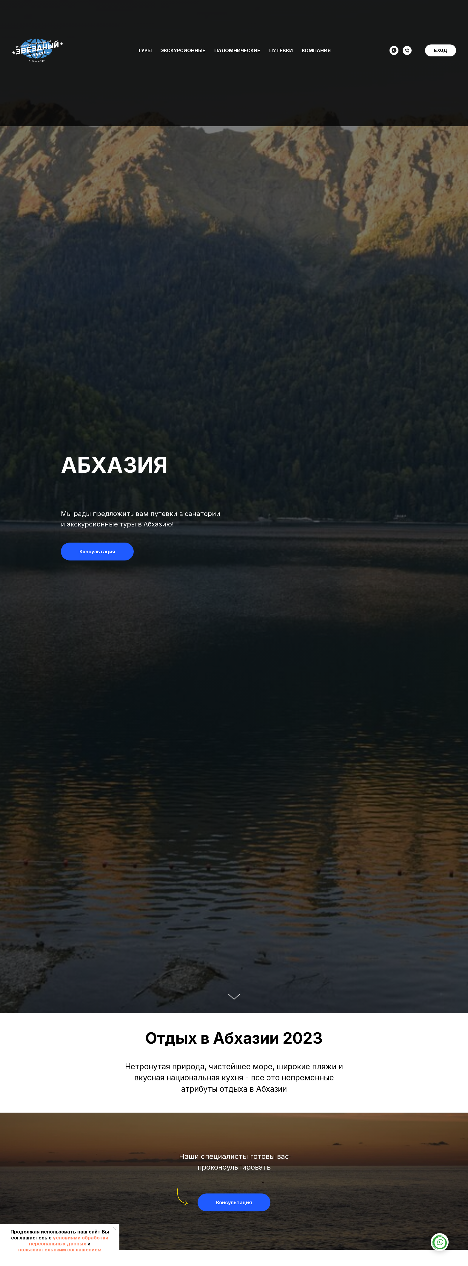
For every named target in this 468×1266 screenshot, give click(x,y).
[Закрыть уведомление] (115, 1229)
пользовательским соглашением (59, 1250)
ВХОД (440, 50)
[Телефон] (407, 50)
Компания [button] (316, 50)
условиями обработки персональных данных (68, 1241)
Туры (145, 50)
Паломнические (237, 50)
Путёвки (281, 50)
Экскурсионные (183, 50)
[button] (97, 551)
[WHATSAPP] (394, 50)
